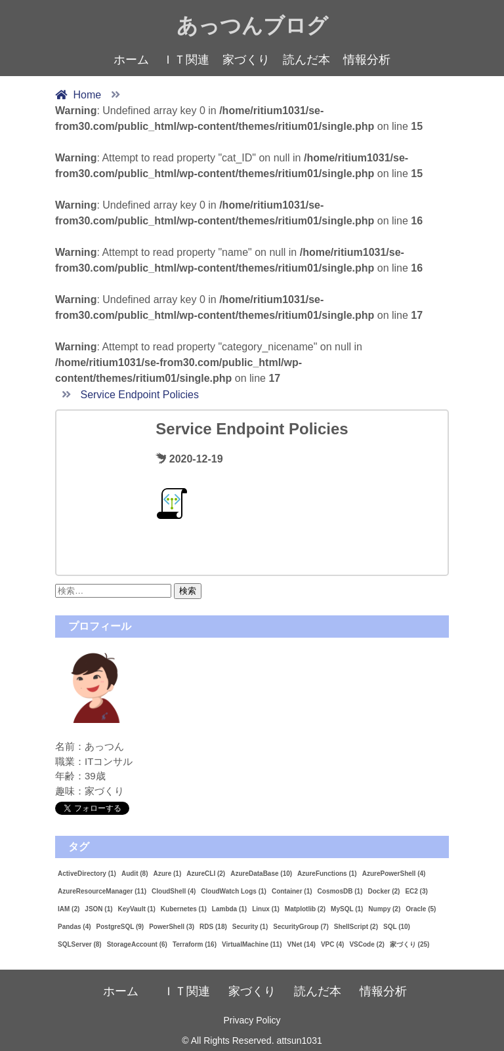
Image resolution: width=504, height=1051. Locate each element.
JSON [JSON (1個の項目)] (98, 909)
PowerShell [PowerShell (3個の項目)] (171, 926)
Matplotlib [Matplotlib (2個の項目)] (305, 909)
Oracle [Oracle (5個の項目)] (421, 909)
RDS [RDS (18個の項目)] (213, 926)
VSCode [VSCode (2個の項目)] (366, 944)
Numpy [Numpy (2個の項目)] (384, 909)
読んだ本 (306, 59)
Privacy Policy (251, 1020)
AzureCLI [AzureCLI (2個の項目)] (205, 873)
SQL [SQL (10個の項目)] (396, 926)
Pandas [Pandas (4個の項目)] (74, 926)
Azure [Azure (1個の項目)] (167, 873)
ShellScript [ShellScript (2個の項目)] (356, 926)
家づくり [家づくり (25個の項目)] (410, 944)
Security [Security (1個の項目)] (250, 926)
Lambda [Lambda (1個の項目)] (229, 909)
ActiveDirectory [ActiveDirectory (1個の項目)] (87, 873)
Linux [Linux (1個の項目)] (266, 909)
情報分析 (366, 59)
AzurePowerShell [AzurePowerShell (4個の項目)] (394, 873)
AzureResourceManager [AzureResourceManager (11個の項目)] (102, 891)
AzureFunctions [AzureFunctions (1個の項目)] (327, 873)
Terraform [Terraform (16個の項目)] (195, 944)
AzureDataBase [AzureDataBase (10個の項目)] (261, 873)
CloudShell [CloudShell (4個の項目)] (174, 891)
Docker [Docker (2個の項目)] (384, 891)
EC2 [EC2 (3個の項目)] (416, 891)
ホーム (131, 59)
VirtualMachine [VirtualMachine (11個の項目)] (252, 944)
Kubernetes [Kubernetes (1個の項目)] (184, 909)
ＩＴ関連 (185, 59)
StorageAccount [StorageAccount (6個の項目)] (137, 944)
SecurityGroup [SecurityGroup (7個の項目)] (300, 926)
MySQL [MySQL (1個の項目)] (347, 909)
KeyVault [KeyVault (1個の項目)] (137, 909)
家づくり (246, 59)
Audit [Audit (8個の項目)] (134, 873)
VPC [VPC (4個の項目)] (333, 944)
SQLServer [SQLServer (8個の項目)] (80, 944)
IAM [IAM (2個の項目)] (68, 909)
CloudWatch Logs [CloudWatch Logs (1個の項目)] (233, 891)
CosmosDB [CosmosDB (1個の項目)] (340, 891)
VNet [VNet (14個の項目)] (301, 944)
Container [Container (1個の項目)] (292, 891)
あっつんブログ (252, 25)
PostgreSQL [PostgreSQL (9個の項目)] (120, 926)
